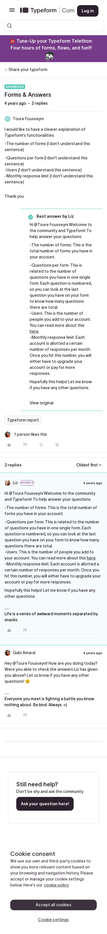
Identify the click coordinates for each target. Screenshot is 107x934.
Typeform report (23, 420)
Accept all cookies (53, 905)
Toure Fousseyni (28, 118)
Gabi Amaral (24, 652)
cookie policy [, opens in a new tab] (56, 885)
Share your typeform (28, 69)
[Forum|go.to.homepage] (44, 11)
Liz (15, 482)
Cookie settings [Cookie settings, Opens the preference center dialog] (53, 919)
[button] (12, 12)
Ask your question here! (45, 804)
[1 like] (26, 435)
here (34, 331)
